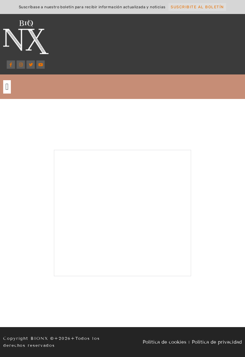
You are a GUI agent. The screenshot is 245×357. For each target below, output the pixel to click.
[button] (7, 87)
